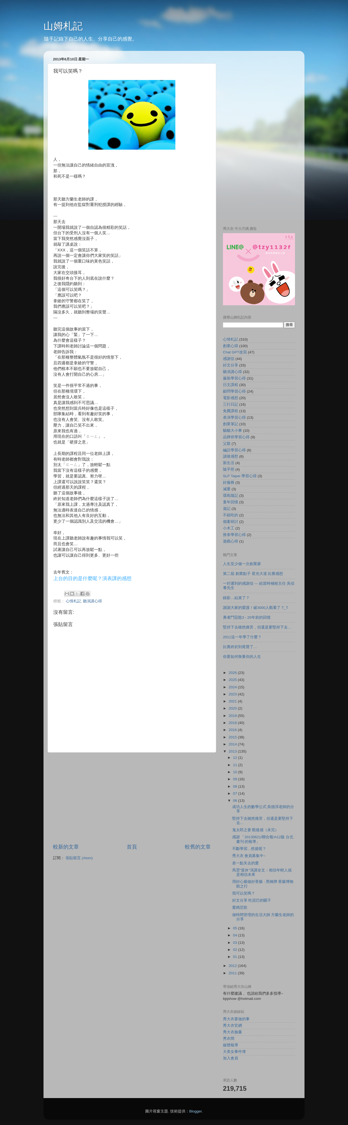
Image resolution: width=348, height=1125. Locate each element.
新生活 (228, 463)
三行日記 (230, 404)
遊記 (227, 509)
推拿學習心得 (234, 535)
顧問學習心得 (234, 391)
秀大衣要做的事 (236, 1019)
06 (235, 801)
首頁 (132, 847)
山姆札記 (63, 26)
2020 (233, 708)
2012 (233, 966)
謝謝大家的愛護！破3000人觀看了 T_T (255, 608)
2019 (233, 716)
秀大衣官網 (232, 1026)
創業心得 (230, 346)
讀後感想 (230, 456)
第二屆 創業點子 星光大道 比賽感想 (253, 574)
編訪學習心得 (234, 450)
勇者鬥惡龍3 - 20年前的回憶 (247, 617)
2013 (233, 751)
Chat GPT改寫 (235, 352)
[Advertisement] (132, 798)
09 (235, 779)
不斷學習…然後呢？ (249, 849)
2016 (233, 730)
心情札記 (73, 601)
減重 (227, 489)
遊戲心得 (230, 541)
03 (235, 943)
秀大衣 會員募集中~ (249, 856)
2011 (233, 973)
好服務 (228, 482)
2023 (233, 694)
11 (235, 765)
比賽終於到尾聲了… (240, 647)
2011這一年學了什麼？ (242, 637)
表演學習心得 (234, 417)
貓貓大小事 (232, 431)
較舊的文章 (198, 847)
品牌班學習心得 (236, 437)
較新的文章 (66, 847)
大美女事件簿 (234, 1052)
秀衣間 (228, 1039)
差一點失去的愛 (245, 863)
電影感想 (230, 398)
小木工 (228, 528)
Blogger (195, 1111)
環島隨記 (230, 496)
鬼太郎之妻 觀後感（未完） (255, 830)
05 (235, 928)
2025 (233, 680)
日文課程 (230, 385)
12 (235, 758)
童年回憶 (230, 502)
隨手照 (228, 469)
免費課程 (230, 411)
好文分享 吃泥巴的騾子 (251, 900)
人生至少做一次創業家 (242, 564)
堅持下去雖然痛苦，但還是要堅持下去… (257, 627)
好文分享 (230, 365)
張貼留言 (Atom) (79, 858)
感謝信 (228, 359)
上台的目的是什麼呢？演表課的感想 (92, 578)
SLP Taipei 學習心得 (240, 476)
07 (235, 793)
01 (235, 957)
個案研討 (230, 522)
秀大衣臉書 (232, 1032)
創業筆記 (230, 424)
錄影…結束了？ (236, 598)
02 (235, 950)
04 (235, 935)
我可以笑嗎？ (243, 893)
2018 (233, 723)
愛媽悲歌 (239, 907)
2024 (233, 687)
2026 (233, 673)
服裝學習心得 (234, 378)
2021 (233, 701)
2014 (233, 744)
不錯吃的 (230, 515)
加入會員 (230, 1058)
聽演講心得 (92, 601)
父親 (227, 444)
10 (235, 772)
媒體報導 (230, 1045)
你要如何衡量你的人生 (242, 657)
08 (235, 786)
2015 (233, 737)
